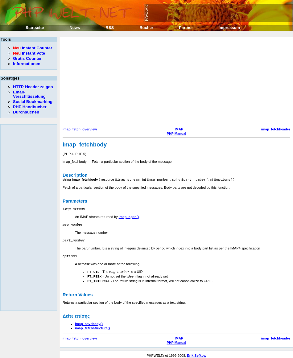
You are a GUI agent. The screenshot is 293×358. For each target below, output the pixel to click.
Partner (186, 27)
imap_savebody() (89, 321)
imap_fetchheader (275, 129)
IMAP (179, 129)
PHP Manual (176, 133)
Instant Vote (29, 53)
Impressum (229, 27)
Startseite (35, 27)
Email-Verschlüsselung (29, 94)
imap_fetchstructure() (92, 325)
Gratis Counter (27, 58)
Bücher (146, 27)
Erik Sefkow (196, 353)
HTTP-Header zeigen (33, 86)
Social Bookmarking (32, 101)
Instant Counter (32, 48)
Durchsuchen (26, 112)
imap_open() (129, 216)
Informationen (26, 63)
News (74, 27)
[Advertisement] (150, 83)
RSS (109, 27)
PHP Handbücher (30, 107)
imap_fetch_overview (80, 129)
